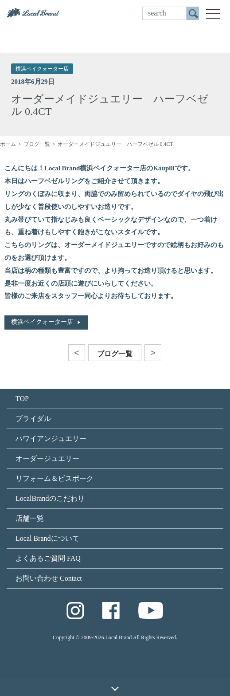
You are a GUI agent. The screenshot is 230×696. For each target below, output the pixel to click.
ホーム (8, 144)
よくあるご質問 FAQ (48, 558)
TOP (22, 398)
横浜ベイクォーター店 (42, 69)
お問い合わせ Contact (49, 578)
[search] (164, 13)
